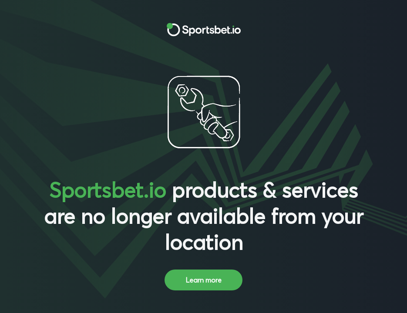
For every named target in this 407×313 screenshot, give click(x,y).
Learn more (203, 280)
